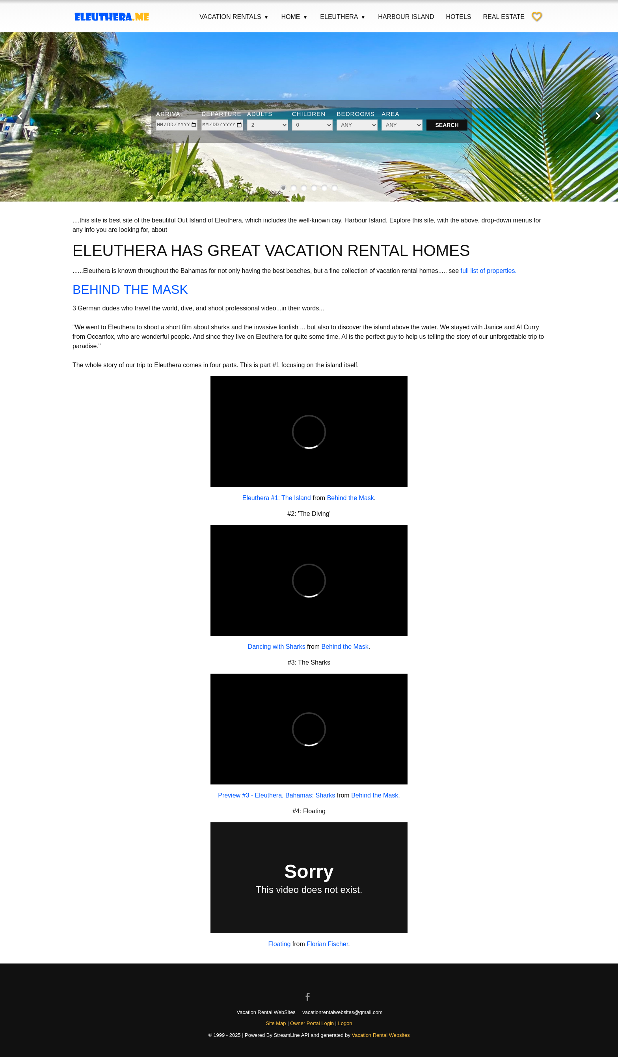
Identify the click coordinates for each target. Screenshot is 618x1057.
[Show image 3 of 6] (304, 188)
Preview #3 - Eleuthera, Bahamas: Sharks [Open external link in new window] (276, 795)
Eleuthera (343, 17)
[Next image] (597, 116)
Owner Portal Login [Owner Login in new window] (312, 1023)
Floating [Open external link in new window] (279, 944)
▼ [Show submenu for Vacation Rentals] (266, 17)
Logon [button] (345, 1023)
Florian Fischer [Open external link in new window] (327, 944)
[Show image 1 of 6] (283, 188)
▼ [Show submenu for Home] (305, 17)
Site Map (276, 1023)
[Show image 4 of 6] (314, 188)
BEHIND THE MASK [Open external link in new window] (130, 289)
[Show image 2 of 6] (293, 188)
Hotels (458, 16)
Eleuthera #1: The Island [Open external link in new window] (276, 498)
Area (390, 113)
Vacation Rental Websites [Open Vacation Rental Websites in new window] (381, 1035)
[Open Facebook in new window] (309, 990)
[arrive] (176, 125)
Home (294, 17)
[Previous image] (20, 116)
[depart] (222, 125)
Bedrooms (356, 113)
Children (309, 113)
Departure (221, 113)
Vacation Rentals (234, 17)
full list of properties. (489, 270)
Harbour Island (406, 16)
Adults (260, 113)
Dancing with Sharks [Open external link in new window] (276, 646)
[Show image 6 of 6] (334, 188)
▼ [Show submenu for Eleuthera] (363, 17)
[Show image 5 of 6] (324, 188)
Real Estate (504, 16)
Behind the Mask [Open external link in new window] (350, 498)
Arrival (170, 113)
